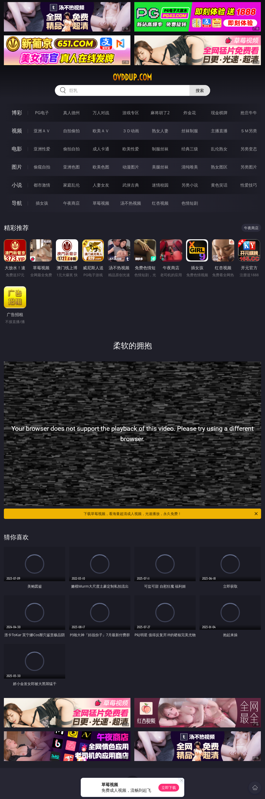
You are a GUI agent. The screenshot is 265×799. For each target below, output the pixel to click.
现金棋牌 (219, 113)
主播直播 (219, 131)
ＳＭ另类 (248, 131)
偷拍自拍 (71, 149)
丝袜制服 (189, 131)
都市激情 (42, 185)
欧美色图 (101, 167)
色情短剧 (189, 203)
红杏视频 (160, 203)
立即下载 (168, 787)
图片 (17, 166)
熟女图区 (219, 167)
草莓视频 (101, 203)
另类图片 (248, 167)
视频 (17, 130)
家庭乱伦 (71, 185)
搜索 (200, 90)
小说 (17, 184)
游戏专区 (130, 113)
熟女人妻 (160, 131)
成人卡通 (101, 149)
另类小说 (189, 185)
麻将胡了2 (160, 113)
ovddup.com (132, 77)
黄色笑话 (219, 185)
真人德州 (71, 113)
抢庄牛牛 (248, 113)
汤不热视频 (130, 203)
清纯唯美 (189, 167)
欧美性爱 (130, 149)
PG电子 (42, 113)
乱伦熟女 (219, 149)
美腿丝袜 (160, 167)
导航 (17, 202)
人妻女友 (101, 185)
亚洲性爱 (42, 149)
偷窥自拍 (42, 167)
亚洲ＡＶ (42, 131)
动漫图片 (130, 167)
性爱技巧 (248, 185)
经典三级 (189, 149)
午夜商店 (71, 203)
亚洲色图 (71, 167)
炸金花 (189, 113)
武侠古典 (130, 185)
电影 (17, 148)
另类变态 (248, 149)
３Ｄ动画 (130, 131)
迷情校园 (160, 185)
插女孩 (42, 203)
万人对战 (101, 113)
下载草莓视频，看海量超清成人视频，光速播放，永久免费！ (171, 514)
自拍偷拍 (71, 131)
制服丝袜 (160, 149)
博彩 (17, 112)
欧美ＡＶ (101, 131)
